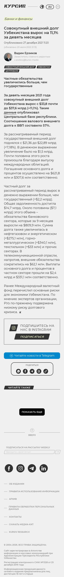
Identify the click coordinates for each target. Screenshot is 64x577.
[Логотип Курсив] (15, 6)
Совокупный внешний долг (20, 67)
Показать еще (32, 412)
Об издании (16, 484)
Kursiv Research (19, 532)
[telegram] (32, 468)
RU (50, 6)
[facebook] (9, 468)
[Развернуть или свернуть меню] (58, 7)
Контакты (15, 517)
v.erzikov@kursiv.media (26, 60)
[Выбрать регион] (42, 7)
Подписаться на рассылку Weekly (28, 447)
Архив (13, 499)
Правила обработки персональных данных (31, 508)
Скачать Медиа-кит (21, 524)
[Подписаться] (57, 452)
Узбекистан (44, 67)
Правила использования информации (34, 491)
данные (10, 112)
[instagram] (20, 468)
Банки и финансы (18, 19)
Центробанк (11, 71)
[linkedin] (43, 468)
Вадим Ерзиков (25, 53)
